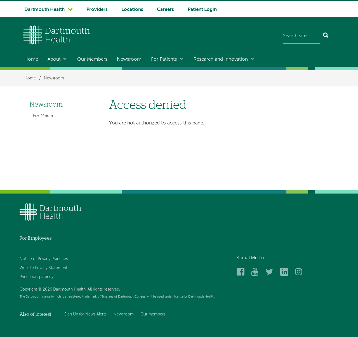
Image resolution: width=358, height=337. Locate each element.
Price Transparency (36, 277)
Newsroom (129, 59)
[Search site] (301, 36)
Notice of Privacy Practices (44, 259)
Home (31, 59)
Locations (132, 9)
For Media (43, 116)
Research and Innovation (221, 59)
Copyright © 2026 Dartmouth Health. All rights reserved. (70, 289)
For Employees (35, 238)
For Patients (164, 59)
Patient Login (202, 9)
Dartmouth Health (44, 9)
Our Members (92, 59)
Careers (165, 9)
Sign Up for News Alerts (85, 314)
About (54, 59)
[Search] (326, 36)
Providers (97, 9)
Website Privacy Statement (43, 268)
